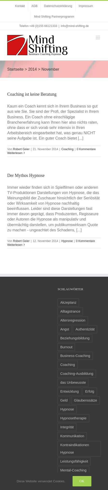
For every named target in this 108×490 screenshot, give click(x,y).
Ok (82, 481)
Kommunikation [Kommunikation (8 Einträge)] (72, 436)
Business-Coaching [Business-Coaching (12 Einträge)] (75, 356)
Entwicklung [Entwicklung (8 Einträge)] (69, 391)
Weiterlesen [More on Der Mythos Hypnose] (14, 245)
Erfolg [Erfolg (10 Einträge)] (89, 391)
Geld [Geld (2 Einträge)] (64, 400)
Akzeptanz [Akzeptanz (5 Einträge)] (68, 302)
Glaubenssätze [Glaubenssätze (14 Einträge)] (85, 400)
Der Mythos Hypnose (26, 175)
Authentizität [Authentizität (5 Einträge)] (84, 329)
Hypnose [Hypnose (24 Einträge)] (67, 409)
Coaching (67, 149)
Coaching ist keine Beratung (31, 94)
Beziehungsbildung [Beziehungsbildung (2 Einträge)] (75, 338)
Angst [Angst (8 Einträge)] (64, 329)
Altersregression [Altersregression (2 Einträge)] (72, 320)
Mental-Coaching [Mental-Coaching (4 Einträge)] (73, 470)
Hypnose (67, 241)
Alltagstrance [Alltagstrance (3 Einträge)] (70, 311)
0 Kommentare (86, 149)
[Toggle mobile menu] (98, 37)
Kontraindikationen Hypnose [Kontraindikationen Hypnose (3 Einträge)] (74, 448)
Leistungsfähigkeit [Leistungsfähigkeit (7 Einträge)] (74, 461)
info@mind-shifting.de (75, 26)
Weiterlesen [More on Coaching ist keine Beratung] (14, 153)
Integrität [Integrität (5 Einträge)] (67, 427)
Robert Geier (21, 149)
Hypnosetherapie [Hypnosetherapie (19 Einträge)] (73, 418)
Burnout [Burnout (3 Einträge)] (66, 347)
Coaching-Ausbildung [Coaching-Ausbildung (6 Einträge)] (76, 374)
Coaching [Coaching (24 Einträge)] (67, 365)
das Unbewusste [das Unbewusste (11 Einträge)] (73, 382)
